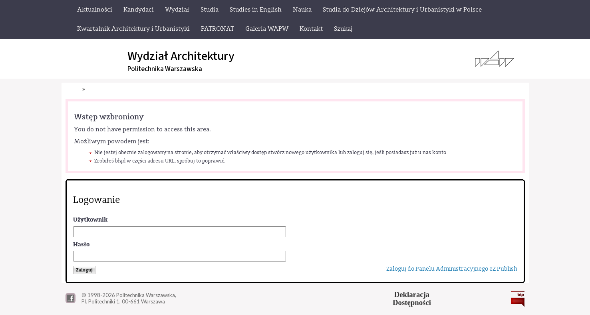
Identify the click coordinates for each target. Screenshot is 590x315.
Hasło (81, 244)
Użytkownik (90, 220)
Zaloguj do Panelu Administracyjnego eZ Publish (451, 269)
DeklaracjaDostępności (412, 298)
